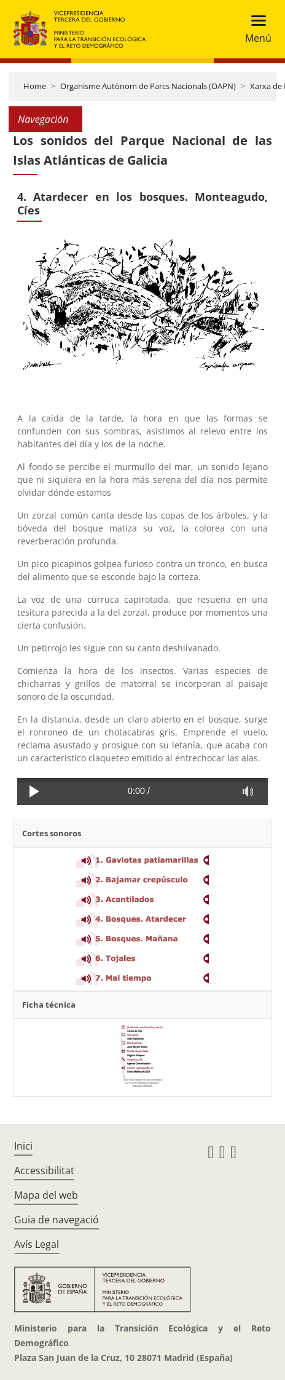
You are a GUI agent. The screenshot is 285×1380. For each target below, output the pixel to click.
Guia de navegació (56, 1219)
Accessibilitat (44, 1170)
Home (34, 86)
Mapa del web (46, 1195)
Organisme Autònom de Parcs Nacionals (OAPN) (148, 86)
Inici (23, 1146)
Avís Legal (36, 1244)
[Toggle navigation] (254, 29)
